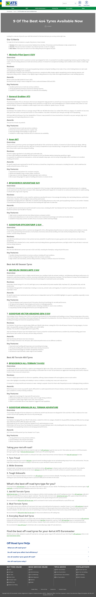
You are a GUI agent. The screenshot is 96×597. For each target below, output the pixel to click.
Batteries (32, 579)
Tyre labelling (80, 574)
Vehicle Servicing (33, 572)
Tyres (12, 8)
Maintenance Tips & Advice (61, 574)
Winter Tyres (11, 577)
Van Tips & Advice (59, 577)
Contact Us (53, 589)
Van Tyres (10, 574)
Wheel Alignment (34, 577)
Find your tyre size (81, 569)
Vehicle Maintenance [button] (40, 8)
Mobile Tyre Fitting (12, 584)
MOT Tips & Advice (59, 569)
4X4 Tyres (10, 572)
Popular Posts (82, 567)
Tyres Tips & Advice (59, 572)
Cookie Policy (34, 589)
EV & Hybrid (69, 8)
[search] (76, 3)
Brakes (31, 582)
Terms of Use (44, 589)
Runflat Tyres (11, 582)
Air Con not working (81, 572)
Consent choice (62, 589)
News (83, 8)
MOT (27, 8)
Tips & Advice (60, 567)
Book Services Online (38, 567)
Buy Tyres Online (14, 567)
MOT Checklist (80, 577)
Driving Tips (55, 8)
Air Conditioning (33, 574)
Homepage (9, 11)
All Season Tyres (11, 579)
